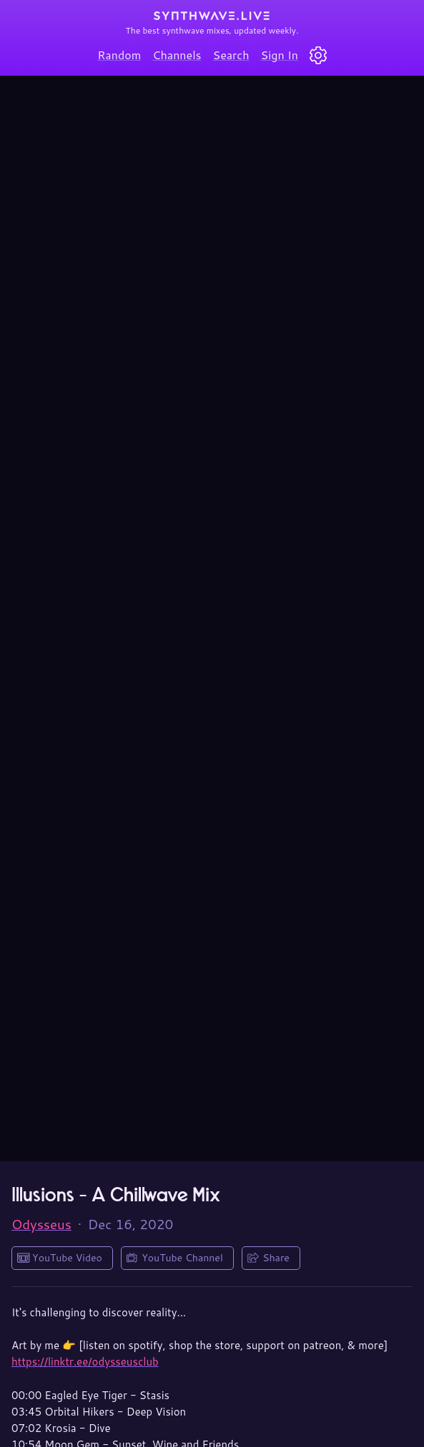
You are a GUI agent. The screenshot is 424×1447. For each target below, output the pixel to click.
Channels (176, 54)
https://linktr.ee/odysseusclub (85, 1361)
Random (119, 54)
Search (231, 54)
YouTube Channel (182, 1258)
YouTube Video (67, 1258)
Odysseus (41, 1224)
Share (276, 1258)
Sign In (279, 54)
